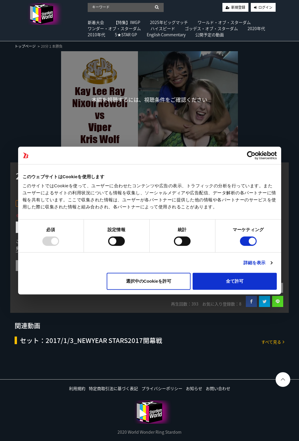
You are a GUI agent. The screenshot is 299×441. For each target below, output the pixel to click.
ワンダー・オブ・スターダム (114, 28)
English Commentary (166, 34)
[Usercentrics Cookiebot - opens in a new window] (251, 155)
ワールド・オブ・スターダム (224, 22)
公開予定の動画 (209, 34)
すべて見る (272, 341)
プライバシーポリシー (161, 388)
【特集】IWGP (127, 22)
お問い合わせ (218, 388)
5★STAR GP (126, 34)
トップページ (25, 46)
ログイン (265, 7)
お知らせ (194, 388)
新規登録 (238, 7)
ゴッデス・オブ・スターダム (211, 28)
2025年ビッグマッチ (169, 22)
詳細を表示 (254, 262)
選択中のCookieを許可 (148, 281)
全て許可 (234, 281)
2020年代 (256, 28)
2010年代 (96, 34)
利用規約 (77, 388)
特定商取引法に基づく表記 (113, 388)
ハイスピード (163, 28)
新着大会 (96, 22)
